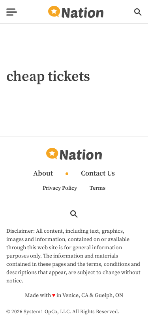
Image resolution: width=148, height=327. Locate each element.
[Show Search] (138, 12)
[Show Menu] (11, 12)
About (43, 174)
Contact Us (98, 174)
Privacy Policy (60, 188)
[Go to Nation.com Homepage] (75, 12)
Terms (97, 188)
